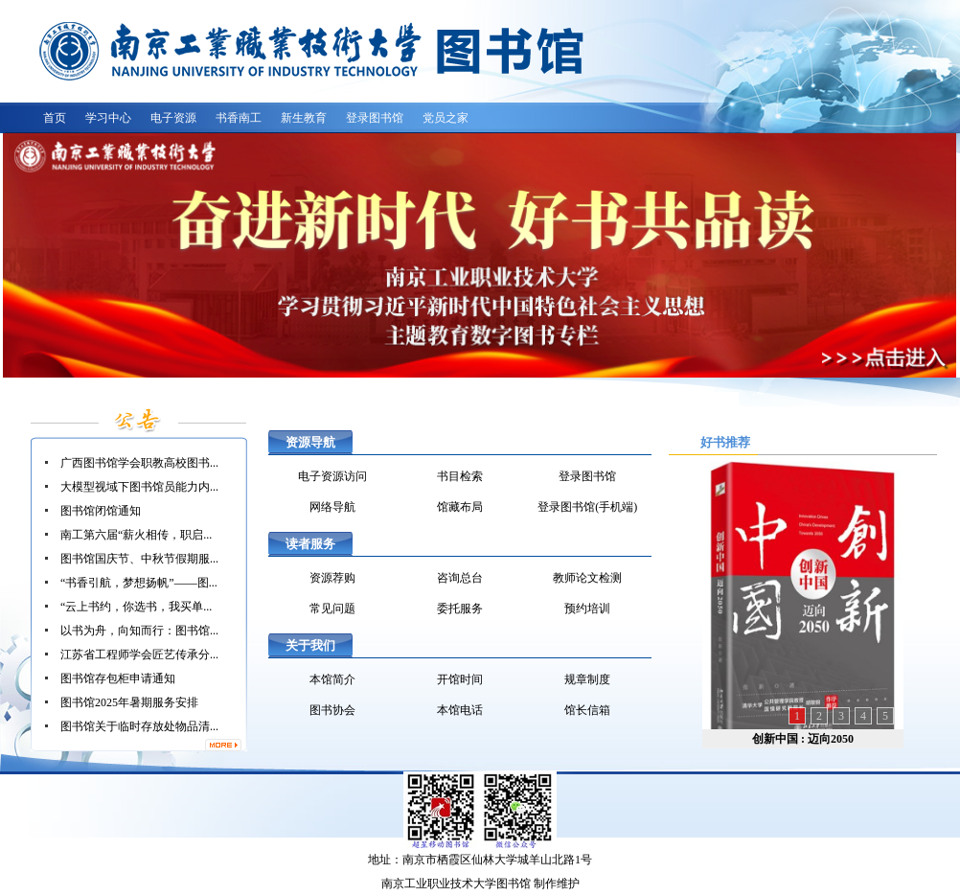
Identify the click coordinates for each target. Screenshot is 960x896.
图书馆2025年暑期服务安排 (129, 702)
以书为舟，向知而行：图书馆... (139, 630)
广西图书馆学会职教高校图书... (139, 463)
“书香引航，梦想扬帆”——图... (138, 582)
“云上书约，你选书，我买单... (136, 606)
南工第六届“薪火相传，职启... (136, 534)
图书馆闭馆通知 (100, 510)
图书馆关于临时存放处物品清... (139, 726)
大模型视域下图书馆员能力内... (139, 487)
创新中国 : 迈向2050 (803, 739)
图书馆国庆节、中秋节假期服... (139, 558)
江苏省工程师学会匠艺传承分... (139, 654)
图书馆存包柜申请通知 (117, 678)
